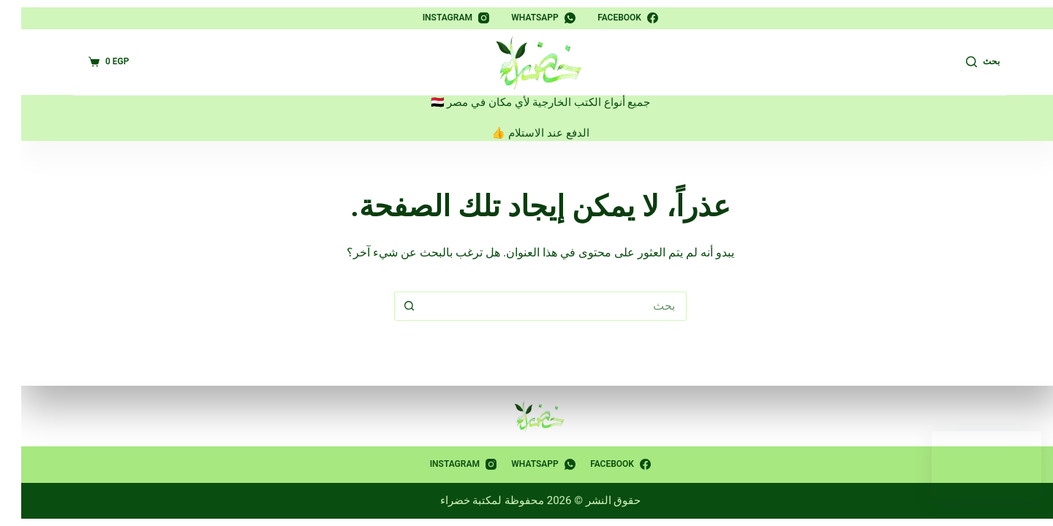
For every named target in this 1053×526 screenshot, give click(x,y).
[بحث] (969, 62)
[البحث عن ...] (541, 306)
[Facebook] (614, 18)
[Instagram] (442, 18)
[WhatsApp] (529, 18)
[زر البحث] (395, 306)
